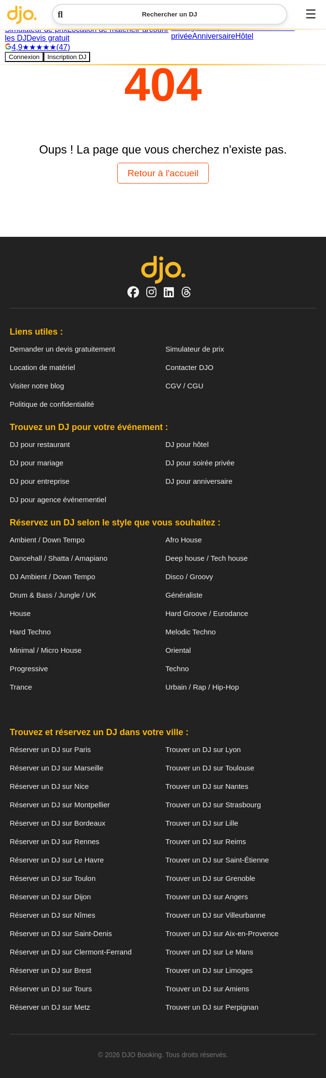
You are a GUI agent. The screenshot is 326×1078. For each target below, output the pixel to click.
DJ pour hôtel (187, 444)
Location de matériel (42, 367)
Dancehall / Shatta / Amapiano (59, 558)
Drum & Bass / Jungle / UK (53, 595)
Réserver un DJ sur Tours (51, 989)
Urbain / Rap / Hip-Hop (202, 687)
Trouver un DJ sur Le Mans (209, 952)
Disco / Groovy (189, 576)
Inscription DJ (67, 57)
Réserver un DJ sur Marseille (56, 768)
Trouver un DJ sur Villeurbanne (216, 915)
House (20, 613)
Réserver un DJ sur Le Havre (57, 860)
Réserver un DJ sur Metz (50, 1007)
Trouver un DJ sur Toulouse (210, 768)
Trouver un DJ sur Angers (207, 897)
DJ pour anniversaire (199, 481)
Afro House (184, 540)
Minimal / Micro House (45, 650)
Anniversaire (213, 36)
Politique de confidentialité (52, 404)
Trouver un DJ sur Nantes (207, 786)
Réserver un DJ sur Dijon (50, 897)
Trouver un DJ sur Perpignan (212, 1007)
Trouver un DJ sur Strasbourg (213, 805)
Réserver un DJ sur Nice (49, 786)
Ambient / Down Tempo (47, 540)
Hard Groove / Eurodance (207, 613)
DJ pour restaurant (40, 444)
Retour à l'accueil (163, 173)
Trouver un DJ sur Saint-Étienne (217, 860)
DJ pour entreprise (39, 481)
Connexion (24, 57)
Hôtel (244, 36)
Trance (21, 687)
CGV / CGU (184, 386)
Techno (177, 668)
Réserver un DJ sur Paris (50, 749)
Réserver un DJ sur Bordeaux (58, 823)
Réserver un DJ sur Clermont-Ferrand (71, 952)
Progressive (29, 668)
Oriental (178, 650)
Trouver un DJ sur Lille (202, 823)
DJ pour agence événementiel (58, 499)
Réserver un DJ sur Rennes (54, 841)
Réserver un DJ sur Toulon (52, 878)
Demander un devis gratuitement (62, 349)
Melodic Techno (191, 632)
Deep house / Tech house (207, 558)
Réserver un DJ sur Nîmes (52, 915)
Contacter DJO (190, 367)
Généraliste (184, 595)
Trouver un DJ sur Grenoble (210, 878)
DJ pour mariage (36, 463)
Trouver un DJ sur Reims (206, 841)
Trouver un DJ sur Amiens (207, 989)
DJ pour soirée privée (200, 463)
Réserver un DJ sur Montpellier (60, 805)
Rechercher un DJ (127, 14)
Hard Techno (30, 632)
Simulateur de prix (195, 349)
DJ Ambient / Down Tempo (52, 576)
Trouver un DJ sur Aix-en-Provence (222, 933)
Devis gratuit (47, 38)
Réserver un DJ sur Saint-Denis (61, 933)
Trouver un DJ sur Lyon (203, 749)
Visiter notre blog (37, 386)
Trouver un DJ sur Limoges (209, 970)
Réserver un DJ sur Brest (50, 970)
